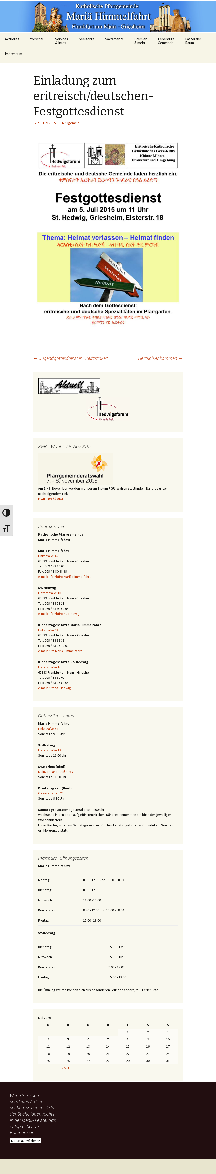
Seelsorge (86, 39)
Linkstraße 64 (48, 728)
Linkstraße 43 (48, 630)
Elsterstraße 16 (49, 667)
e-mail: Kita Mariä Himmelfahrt (60, 651)
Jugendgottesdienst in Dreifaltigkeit (70, 358)
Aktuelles (12, 39)
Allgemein (72, 123)
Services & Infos (61, 41)
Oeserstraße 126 (50, 793)
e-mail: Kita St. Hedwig (54, 688)
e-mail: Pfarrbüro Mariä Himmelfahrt (64, 576)
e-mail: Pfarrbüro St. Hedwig (59, 613)
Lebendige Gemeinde (166, 41)
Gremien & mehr (140, 41)
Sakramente (114, 39)
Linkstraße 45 (48, 556)
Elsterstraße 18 (49, 593)
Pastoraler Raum (193, 41)
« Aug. (66, 1068)
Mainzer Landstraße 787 (55, 771)
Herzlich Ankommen (160, 358)
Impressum (13, 53)
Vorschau (37, 39)
